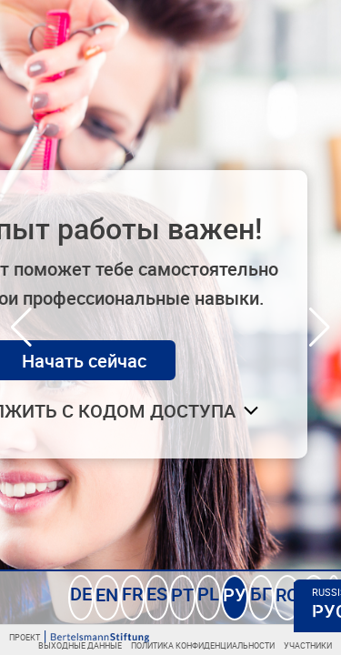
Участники (312, 645)
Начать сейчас (168, 357)
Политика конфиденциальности (225, 645)
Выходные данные (126, 645)
